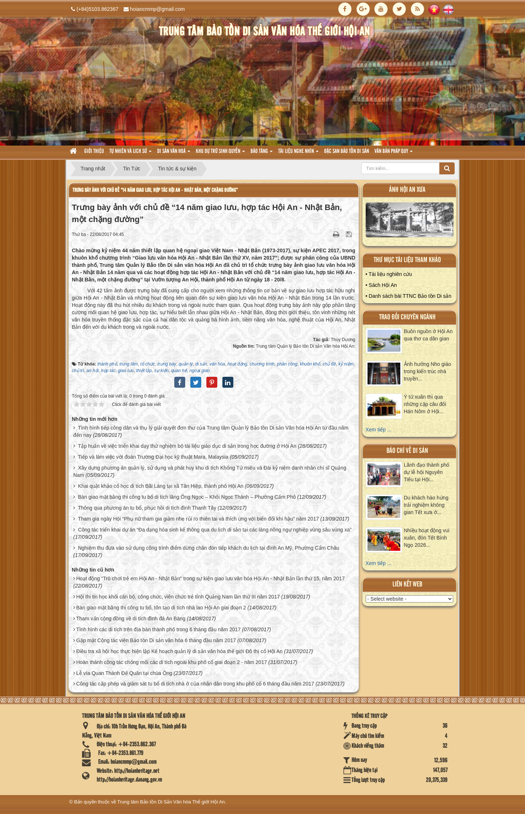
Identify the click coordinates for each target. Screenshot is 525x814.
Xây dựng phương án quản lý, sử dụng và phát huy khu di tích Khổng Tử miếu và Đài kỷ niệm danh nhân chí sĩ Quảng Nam (209, 471)
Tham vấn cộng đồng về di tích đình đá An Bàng (131, 618)
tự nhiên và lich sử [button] (130, 153)
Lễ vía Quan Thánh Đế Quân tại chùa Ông (124, 673)
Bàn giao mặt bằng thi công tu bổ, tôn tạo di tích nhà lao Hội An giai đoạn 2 (161, 607)
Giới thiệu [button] (94, 151)
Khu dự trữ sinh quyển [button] (220, 153)
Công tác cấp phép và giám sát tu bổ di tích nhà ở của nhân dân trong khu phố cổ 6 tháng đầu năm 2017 (195, 684)
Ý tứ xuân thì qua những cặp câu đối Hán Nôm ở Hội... (425, 404)
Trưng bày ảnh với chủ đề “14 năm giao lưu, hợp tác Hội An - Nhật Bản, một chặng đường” (155, 190)
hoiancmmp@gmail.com (157, 9)
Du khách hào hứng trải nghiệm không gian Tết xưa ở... (426, 505)
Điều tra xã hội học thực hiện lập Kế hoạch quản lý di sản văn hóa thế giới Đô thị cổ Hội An (179, 651)
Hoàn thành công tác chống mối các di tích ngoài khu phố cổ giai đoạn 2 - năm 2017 (171, 662)
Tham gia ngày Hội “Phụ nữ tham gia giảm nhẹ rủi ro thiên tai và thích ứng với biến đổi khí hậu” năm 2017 (198, 519)
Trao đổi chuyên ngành (407, 317)
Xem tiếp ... (379, 429)
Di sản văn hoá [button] (173, 153)
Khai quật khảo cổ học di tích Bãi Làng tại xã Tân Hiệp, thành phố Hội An (161, 486)
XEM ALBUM (410, 221)
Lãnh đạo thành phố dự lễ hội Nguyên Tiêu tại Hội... (427, 472)
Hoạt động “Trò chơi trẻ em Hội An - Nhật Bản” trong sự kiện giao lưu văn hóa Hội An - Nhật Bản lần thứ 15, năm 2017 (210, 578)
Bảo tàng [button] (261, 153)
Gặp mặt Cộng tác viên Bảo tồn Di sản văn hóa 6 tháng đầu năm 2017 (156, 640)
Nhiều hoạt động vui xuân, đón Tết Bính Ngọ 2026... (427, 537)
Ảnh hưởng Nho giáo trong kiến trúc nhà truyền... (427, 371)
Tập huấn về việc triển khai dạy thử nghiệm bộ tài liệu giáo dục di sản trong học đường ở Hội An (187, 446)
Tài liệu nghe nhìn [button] (298, 153)
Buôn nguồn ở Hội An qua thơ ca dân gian (428, 334)
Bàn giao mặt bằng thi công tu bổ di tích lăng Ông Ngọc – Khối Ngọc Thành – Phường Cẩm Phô (187, 497)
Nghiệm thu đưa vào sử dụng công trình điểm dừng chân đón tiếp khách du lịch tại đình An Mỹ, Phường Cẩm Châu (208, 548)
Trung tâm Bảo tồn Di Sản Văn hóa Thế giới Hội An (171, 802)
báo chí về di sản (407, 451)
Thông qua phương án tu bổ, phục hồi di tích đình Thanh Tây (147, 508)
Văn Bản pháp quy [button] (393, 153)
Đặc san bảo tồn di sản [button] (346, 151)
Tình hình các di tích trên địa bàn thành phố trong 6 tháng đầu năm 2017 (158, 629)
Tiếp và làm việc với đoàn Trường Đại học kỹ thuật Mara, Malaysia (153, 457)
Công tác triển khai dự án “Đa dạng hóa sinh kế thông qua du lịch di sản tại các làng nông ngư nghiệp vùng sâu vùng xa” (214, 530)
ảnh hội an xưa (407, 190)
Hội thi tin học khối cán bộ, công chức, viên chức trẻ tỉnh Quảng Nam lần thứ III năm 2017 (178, 597)
